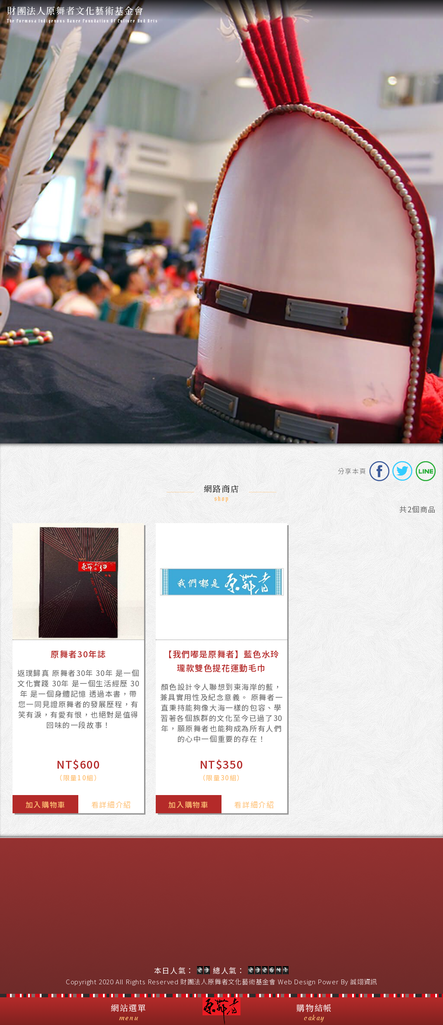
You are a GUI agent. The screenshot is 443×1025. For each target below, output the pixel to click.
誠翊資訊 (363, 981)
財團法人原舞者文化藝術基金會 (228, 981)
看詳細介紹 (111, 804)
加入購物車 (46, 804)
